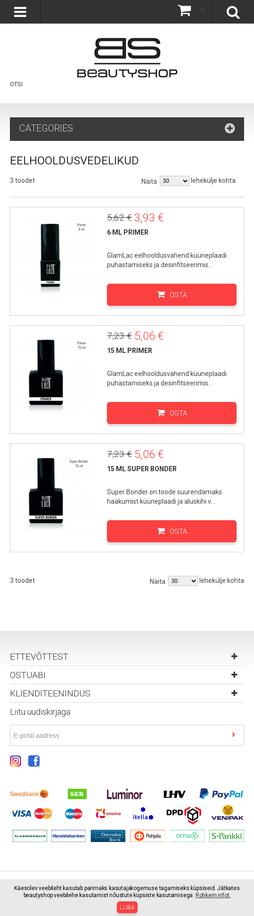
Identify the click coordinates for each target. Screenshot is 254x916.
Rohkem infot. (213, 895)
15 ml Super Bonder (142, 469)
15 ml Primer (129, 350)
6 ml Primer (127, 232)
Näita (149, 181)
